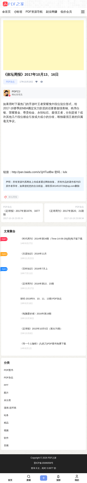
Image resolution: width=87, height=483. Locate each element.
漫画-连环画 (10, 407)
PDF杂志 (10, 82)
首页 (6, 11)
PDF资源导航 (34, 11)
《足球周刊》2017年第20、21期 (66, 210)
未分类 (7, 400)
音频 (6, 445)
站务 (6, 415)
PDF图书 (8, 370)
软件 (6, 438)
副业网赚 (51, 11)
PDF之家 (51, 458)
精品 (6, 423)
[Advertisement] (43, 45)
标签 (18, 11)
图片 (6, 392)
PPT (6, 385)
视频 (6, 430)
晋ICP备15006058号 (43, 463)
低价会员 (66, 11)
